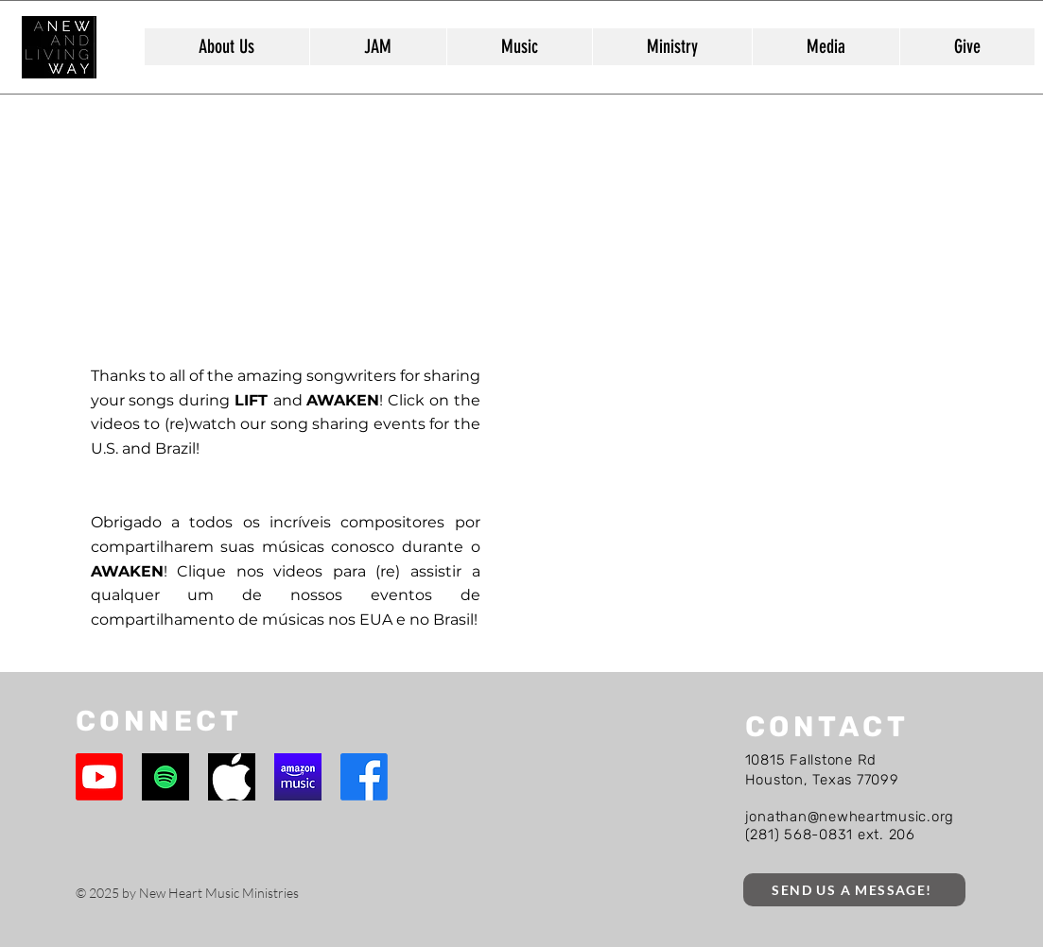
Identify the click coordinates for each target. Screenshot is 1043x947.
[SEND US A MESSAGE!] (854, 889)
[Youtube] (99, 777)
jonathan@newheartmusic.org (850, 816)
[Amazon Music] (298, 777)
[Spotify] (165, 777)
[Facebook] (364, 777)
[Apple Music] (231, 777)
